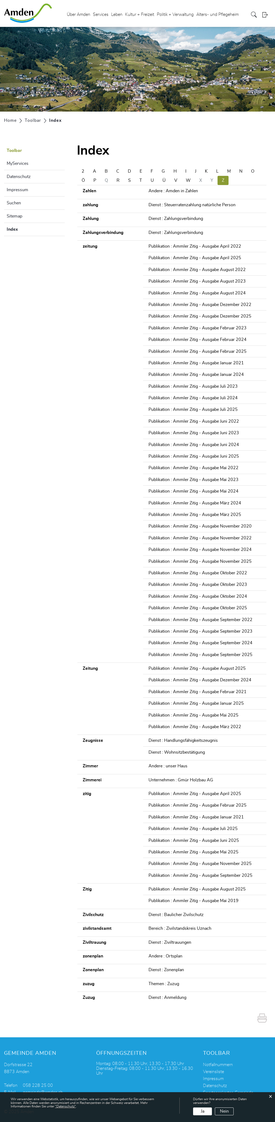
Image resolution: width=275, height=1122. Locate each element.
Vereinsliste (213, 1072)
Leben (116, 14)
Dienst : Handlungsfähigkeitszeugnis (183, 740)
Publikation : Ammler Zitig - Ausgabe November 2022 (200, 538)
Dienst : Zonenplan (166, 970)
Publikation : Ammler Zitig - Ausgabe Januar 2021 (196, 363)
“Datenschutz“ (65, 1106)
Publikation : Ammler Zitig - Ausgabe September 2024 (200, 643)
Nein (224, 1111)
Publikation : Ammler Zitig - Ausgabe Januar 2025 (196, 703)
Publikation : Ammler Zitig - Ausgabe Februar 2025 (198, 351)
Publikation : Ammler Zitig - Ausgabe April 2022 (195, 246)
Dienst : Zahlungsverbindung (176, 218)
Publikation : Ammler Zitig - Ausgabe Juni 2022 (194, 421)
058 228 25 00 (38, 1085)
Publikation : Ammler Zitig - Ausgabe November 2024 (200, 549)
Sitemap (14, 216)
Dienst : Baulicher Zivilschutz (176, 915)
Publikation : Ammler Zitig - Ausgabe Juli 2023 (193, 386)
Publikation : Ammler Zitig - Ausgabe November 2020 (200, 526)
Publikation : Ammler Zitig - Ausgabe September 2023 (200, 631)
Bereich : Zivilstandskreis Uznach (180, 928)
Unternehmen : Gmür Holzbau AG (181, 780)
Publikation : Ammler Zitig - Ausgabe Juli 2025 (193, 409)
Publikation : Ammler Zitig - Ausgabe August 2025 (197, 668)
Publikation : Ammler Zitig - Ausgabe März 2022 (195, 727)
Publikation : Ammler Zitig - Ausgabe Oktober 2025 (198, 608)
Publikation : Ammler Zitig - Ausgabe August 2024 (197, 293)
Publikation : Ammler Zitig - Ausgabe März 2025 (195, 514)
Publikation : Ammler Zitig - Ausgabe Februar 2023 (198, 328)
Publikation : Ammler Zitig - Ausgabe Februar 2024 (198, 339)
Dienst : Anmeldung (167, 997)
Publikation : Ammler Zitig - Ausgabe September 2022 (200, 620)
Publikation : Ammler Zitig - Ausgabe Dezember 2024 (200, 680)
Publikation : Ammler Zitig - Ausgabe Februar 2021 (198, 692)
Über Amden (78, 14)
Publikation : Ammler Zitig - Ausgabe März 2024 (195, 503)
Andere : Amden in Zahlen (173, 191)
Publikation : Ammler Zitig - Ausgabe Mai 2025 (193, 715)
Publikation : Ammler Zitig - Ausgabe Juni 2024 (194, 445)
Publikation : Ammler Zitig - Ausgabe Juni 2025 (194, 456)
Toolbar (14, 150)
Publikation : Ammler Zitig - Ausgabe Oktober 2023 (198, 584)
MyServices (17, 163)
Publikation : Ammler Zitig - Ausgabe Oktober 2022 (198, 573)
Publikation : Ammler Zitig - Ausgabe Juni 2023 (194, 433)
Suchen (14, 203)
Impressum (17, 190)
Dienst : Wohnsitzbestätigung (177, 752)
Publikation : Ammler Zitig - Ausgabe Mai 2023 (193, 480)
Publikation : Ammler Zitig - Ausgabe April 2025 (195, 258)
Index (26, 228)
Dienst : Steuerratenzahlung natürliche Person (192, 205)
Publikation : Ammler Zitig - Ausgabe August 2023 (197, 281)
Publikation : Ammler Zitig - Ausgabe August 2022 (197, 270)
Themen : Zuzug (164, 984)
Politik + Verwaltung (175, 14)
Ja (202, 1111)
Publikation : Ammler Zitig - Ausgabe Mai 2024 (193, 491)
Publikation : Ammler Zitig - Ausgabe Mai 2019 (193, 901)
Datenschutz (19, 176)
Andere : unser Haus (168, 766)
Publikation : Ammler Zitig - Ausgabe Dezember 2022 (200, 304)
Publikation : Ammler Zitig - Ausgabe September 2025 (200, 655)
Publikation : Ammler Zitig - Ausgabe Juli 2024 (193, 398)
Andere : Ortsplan (165, 956)
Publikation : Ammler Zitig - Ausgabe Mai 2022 (193, 468)
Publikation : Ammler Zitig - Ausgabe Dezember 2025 (200, 316)
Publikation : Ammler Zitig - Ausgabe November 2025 (200, 561)
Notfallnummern (218, 1065)
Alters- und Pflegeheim (217, 14)
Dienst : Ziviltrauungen (170, 942)
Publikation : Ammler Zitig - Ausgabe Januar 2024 (196, 374)
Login (266, 15)
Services (100, 14)
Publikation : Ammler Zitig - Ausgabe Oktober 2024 (198, 596)
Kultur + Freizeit (139, 14)
